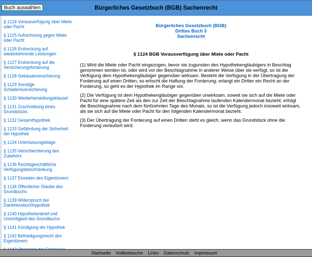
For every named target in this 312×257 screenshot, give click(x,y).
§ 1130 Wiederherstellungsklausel (36, 98)
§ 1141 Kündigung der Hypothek (34, 227)
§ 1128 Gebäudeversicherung (32, 76)
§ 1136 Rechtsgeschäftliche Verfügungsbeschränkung (30, 167)
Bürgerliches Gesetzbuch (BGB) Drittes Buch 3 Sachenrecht (191, 31)
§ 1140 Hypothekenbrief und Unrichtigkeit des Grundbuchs (32, 216)
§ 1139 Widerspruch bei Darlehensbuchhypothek (27, 203)
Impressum (205, 253)
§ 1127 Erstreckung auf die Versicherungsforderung (29, 65)
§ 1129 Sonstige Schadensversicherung (25, 87)
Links (153, 253)
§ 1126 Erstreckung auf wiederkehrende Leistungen (30, 51)
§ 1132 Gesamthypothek (27, 120)
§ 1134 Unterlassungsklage (29, 142)
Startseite (101, 253)
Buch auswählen (22, 7)
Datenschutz (176, 253)
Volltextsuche (129, 253)
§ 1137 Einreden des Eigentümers (36, 178)
